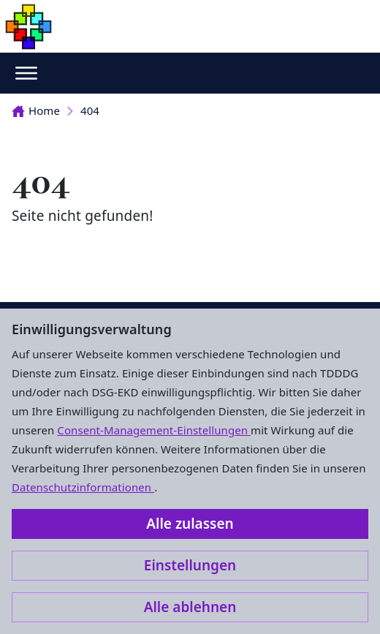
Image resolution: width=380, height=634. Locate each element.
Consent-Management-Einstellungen (154, 430)
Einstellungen (190, 565)
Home (36, 110)
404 (89, 110)
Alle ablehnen (190, 606)
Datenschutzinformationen (83, 487)
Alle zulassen (189, 523)
